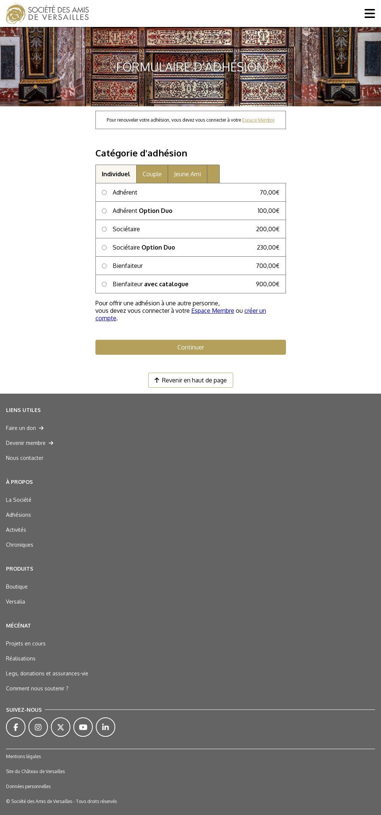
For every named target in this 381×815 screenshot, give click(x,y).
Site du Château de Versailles (35, 771)
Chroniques (19, 544)
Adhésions (18, 515)
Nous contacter (24, 458)
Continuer (190, 347)
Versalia (15, 601)
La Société (18, 500)
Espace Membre (258, 120)
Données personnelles (28, 786)
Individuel (116, 174)
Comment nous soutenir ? (37, 688)
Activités (16, 529)
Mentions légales (23, 756)
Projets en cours (26, 643)
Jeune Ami (187, 174)
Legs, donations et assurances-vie (47, 673)
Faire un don (24, 428)
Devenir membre (29, 443)
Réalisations (21, 658)
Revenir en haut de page (191, 380)
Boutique (17, 586)
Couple (152, 174)
